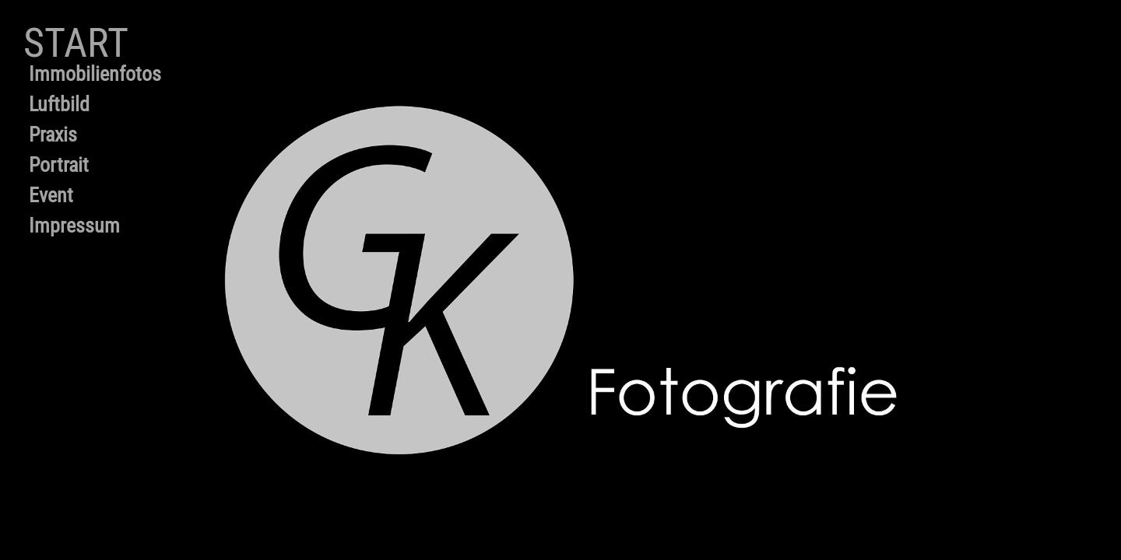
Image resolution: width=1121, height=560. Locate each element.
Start (75, 43)
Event (51, 195)
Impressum (74, 225)
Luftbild (59, 104)
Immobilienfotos (95, 74)
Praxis (53, 134)
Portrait (59, 165)
